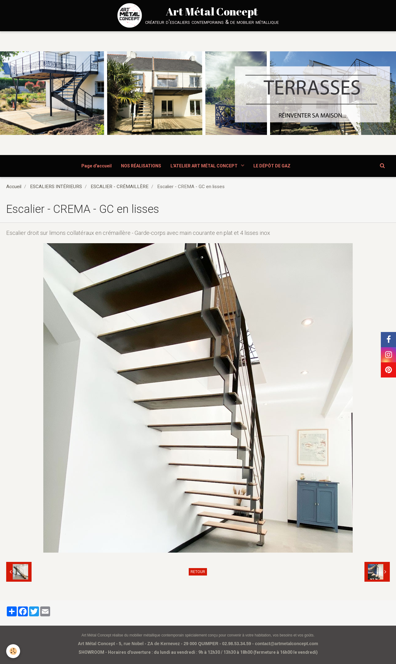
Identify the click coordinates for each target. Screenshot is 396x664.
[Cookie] (13, 651)
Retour (198, 572)
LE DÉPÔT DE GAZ (272, 165)
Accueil (13, 186)
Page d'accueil (96, 165)
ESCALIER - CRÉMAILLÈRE (119, 186)
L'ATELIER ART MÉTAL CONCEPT (204, 165)
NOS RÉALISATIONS (141, 165)
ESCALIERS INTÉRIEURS (56, 186)
